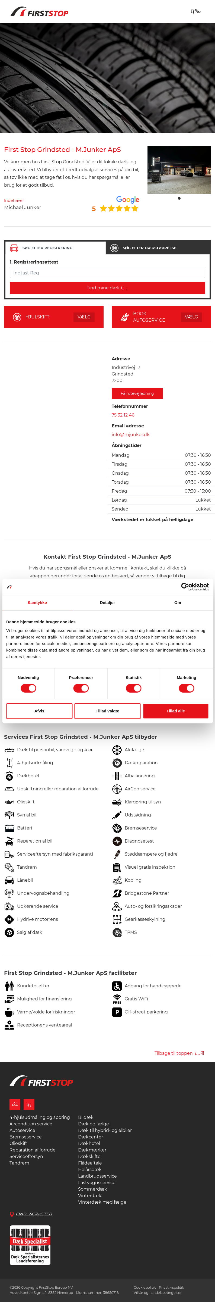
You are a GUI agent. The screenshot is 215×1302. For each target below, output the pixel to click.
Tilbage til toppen (179, 1053)
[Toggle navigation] (195, 11)
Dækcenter (90, 1137)
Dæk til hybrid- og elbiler (105, 1130)
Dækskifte (89, 1156)
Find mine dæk (107, 287)
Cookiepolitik (145, 1287)
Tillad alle (175, 711)
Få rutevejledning (137, 393)
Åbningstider (127, 445)
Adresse (121, 358)
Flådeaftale (90, 1163)
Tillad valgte (107, 711)
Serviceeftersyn (26, 1156)
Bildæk (86, 1117)
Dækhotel (89, 1143)
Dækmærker (92, 1150)
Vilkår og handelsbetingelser (158, 1293)
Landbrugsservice (97, 1176)
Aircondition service (30, 1123)
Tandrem (19, 1163)
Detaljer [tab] (107, 602)
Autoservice (22, 1130)
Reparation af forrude (32, 1150)
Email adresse (128, 425)
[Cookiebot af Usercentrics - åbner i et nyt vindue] (185, 587)
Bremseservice (25, 1137)
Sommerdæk (92, 1189)
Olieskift (18, 1143)
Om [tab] (177, 602)
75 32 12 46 (123, 415)
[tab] (55, 248)
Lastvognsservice (96, 1182)
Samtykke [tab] (37, 602)
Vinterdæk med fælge (102, 1202)
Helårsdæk (90, 1169)
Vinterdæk (89, 1195)
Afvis (39, 711)
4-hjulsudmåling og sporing (39, 1117)
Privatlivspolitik (171, 1287)
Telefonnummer (130, 406)
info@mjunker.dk (131, 434)
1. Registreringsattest (34, 262)
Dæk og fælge (93, 1123)
